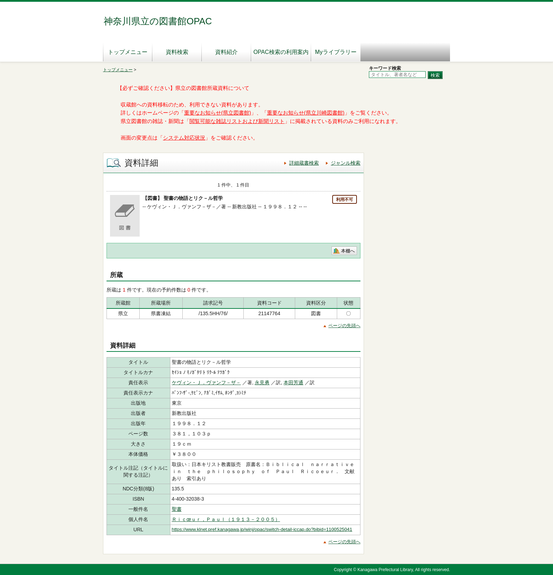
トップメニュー (127, 52)
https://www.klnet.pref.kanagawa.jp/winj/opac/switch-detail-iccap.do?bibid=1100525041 (262, 529)
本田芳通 (293, 382)
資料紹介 (226, 52)
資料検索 (177, 52)
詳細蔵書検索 (304, 163)
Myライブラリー (335, 52)
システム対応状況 (184, 138)
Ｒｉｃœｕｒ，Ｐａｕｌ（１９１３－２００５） (226, 519)
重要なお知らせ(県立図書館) (217, 113)
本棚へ (348, 250)
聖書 (177, 509)
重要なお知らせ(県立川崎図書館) (306, 113)
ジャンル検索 (345, 163)
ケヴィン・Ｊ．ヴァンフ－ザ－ (206, 382)
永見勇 (262, 382)
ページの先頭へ (344, 325)
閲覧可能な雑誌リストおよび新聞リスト (237, 121)
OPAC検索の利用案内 (280, 52)
